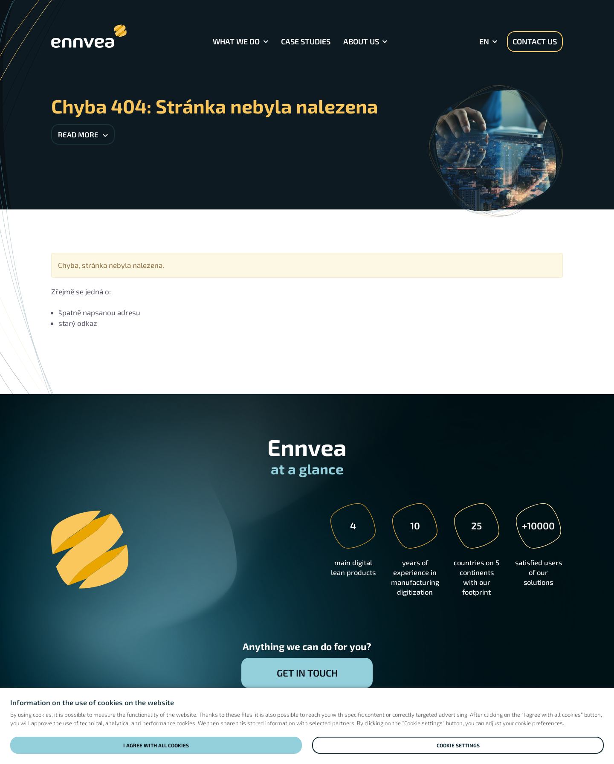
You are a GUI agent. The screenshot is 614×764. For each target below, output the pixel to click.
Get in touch (307, 673)
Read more (83, 134)
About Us (361, 41)
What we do (236, 41)
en (484, 41)
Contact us (535, 41)
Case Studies (305, 41)
